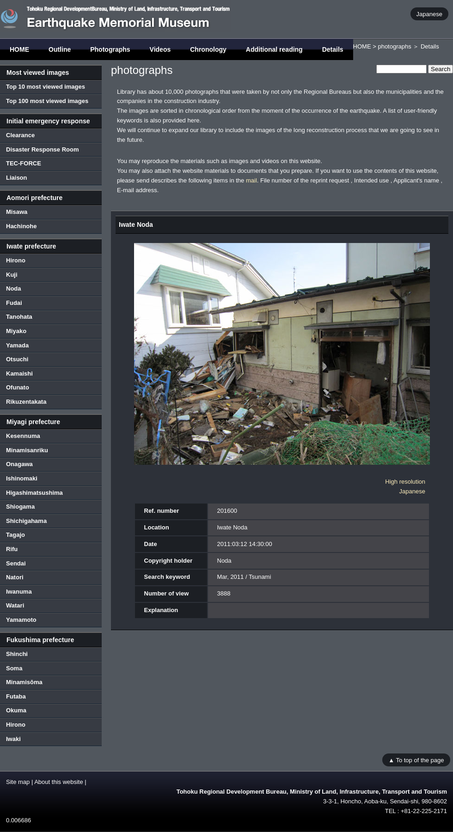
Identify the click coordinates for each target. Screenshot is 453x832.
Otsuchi (17, 359)
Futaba (16, 696)
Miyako (16, 331)
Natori (15, 577)
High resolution (405, 481)
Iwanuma (19, 591)
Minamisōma (24, 682)
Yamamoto (21, 619)
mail (251, 180)
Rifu (12, 549)
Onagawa (19, 464)
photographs (394, 46)
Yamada (17, 345)
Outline (60, 49)
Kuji (12, 274)
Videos (160, 49)
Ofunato (17, 387)
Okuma (16, 710)
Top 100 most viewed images (47, 100)
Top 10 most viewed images (45, 86)
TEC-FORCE (23, 163)
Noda (13, 288)
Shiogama (20, 506)
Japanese (429, 13)
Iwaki (13, 738)
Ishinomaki (21, 478)
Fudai (14, 302)
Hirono (15, 260)
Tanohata (19, 316)
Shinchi (17, 653)
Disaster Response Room (42, 149)
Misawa (16, 211)
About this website (58, 781)
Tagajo (15, 534)
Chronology (208, 49)
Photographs (110, 49)
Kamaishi (19, 373)
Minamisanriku (27, 450)
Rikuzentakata (26, 401)
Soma (14, 668)
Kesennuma (23, 435)
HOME (19, 49)
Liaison (16, 177)
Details (332, 49)
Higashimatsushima (34, 492)
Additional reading (274, 49)
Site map (18, 781)
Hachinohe (21, 226)
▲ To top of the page (416, 759)
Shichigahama (26, 520)
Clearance (20, 135)
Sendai (16, 563)
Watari (15, 605)
